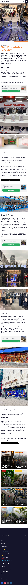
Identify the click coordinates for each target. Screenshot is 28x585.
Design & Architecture (5, 554)
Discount (4, 187)
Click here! (4, 243)
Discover (4, 547)
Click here (4, 340)
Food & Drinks (4, 551)
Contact (3, 578)
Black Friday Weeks (6, 87)
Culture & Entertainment (6, 555)
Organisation (4, 576)
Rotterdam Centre (6, 573)
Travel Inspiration (5, 561)
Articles (3, 545)
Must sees (3, 563)
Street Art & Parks (5, 552)
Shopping (3, 549)
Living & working (5, 567)
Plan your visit (5, 558)
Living (3, 569)
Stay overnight (4, 560)
